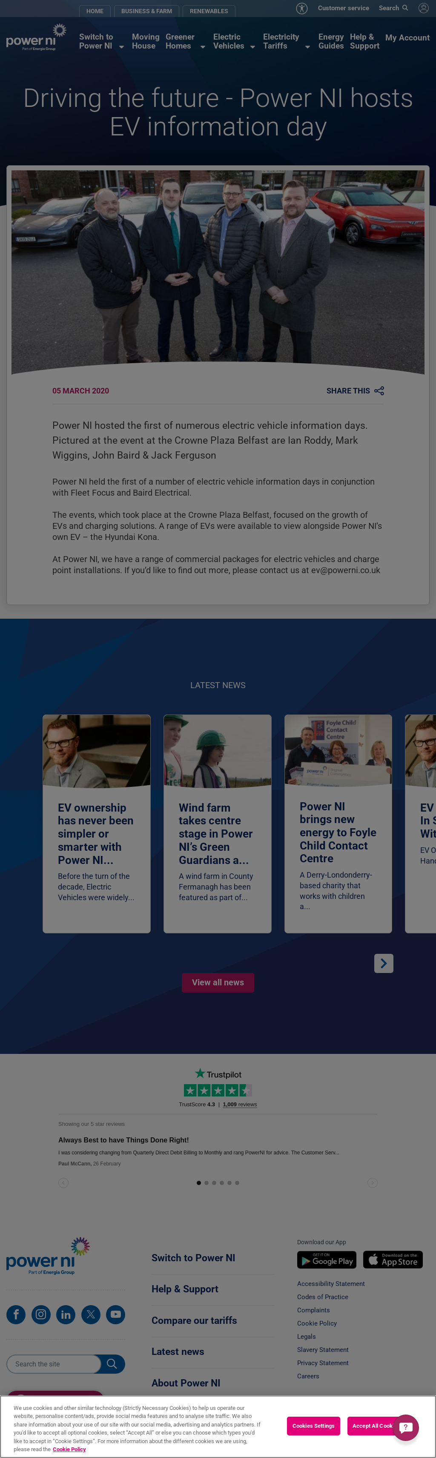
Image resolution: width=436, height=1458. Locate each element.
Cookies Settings (314, 1426)
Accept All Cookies (376, 1426)
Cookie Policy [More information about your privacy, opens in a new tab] (69, 1449)
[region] (218, 1426)
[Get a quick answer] (406, 1428)
